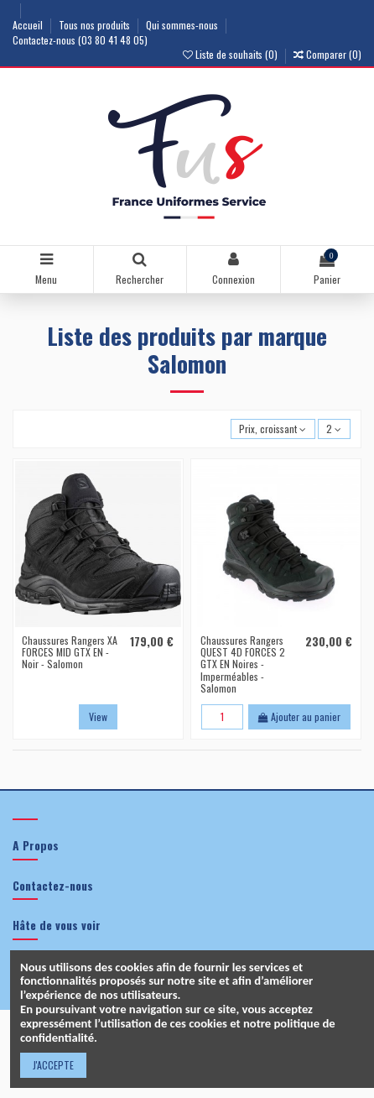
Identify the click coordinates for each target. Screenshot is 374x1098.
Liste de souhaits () (231, 54)
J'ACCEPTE (53, 1065)
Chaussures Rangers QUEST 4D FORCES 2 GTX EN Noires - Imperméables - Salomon (242, 664)
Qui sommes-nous (183, 25)
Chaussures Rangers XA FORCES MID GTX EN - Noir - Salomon (69, 652)
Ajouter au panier (299, 716)
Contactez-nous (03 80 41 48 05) (80, 40)
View (98, 716)
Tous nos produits (95, 25)
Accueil (29, 25)
